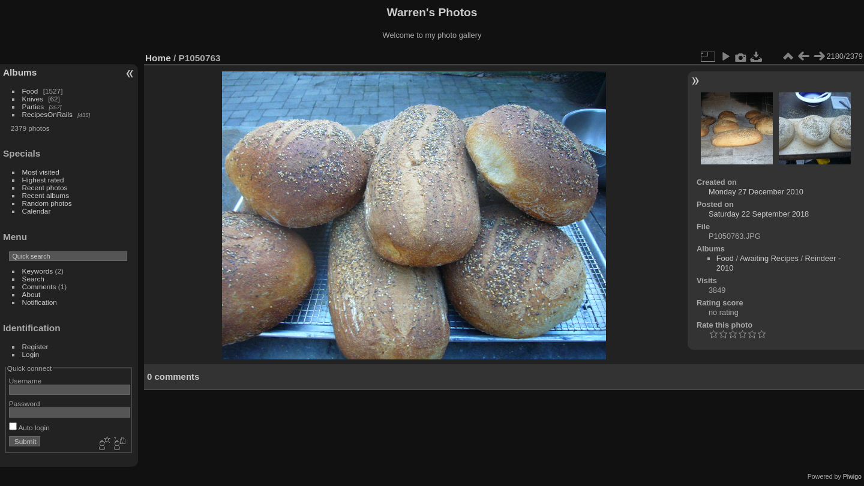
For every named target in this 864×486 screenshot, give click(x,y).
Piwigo (852, 476)
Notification (39, 302)
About (31, 294)
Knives (32, 99)
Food (30, 91)
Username (25, 381)
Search (33, 279)
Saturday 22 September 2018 (759, 213)
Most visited (40, 172)
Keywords (37, 271)
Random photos (47, 203)
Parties (33, 106)
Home (158, 58)
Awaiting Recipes (769, 258)
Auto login (29, 427)
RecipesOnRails (47, 114)
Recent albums (45, 195)
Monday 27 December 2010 (756, 191)
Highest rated (43, 180)
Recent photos (45, 187)
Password (24, 403)
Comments (39, 286)
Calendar (36, 211)
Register (35, 346)
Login (31, 354)
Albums (20, 72)
